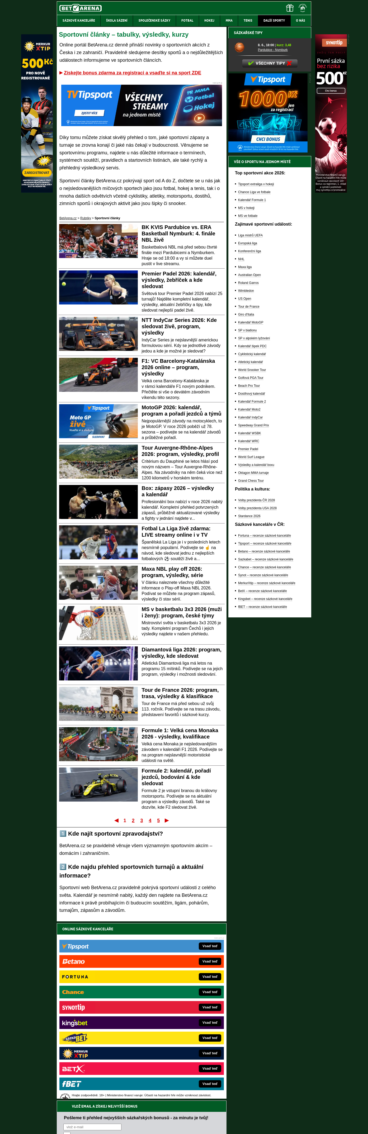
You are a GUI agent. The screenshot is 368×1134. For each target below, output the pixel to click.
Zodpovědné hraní (273, 1081)
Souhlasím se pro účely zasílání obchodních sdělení (128, 960)
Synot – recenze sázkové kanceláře (263, 759)
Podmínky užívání (134, 1125)
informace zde (150, 1103)
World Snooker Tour (252, 554)
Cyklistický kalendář (252, 538)
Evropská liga (247, 427)
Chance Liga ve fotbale (254, 376)
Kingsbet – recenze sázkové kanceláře (265, 783)
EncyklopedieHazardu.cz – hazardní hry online (175, 997)
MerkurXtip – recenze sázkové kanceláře (266, 767)
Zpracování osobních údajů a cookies (178, 1125)
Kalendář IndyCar (250, 601)
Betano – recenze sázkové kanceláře (264, 735)
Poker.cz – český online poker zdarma (95, 1052)
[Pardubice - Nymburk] (244, 231)
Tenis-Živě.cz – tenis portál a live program (98, 1021)
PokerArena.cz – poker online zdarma (95, 1044)
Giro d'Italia (246, 499)
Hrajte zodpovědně (72, 1098)
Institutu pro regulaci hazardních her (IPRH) (185, 1081)
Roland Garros (248, 467)
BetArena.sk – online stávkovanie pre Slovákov (176, 1021)
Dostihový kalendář (251, 578)
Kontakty (76, 1125)
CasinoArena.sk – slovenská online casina (172, 1052)
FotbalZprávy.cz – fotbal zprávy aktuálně (97, 1005)
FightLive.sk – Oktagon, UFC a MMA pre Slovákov (178, 1029)
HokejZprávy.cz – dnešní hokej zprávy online (100, 1013)
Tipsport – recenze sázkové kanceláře (264, 728)
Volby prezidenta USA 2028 (257, 692)
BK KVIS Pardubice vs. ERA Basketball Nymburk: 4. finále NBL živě (178, 233)
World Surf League (251, 641)
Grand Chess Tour (251, 665)
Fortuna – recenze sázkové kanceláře (264, 720)
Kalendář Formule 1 (252, 384)
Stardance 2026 (249, 700)
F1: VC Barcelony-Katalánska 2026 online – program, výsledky (178, 367)
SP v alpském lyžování (254, 522)
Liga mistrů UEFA (250, 419)
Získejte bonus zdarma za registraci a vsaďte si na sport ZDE (132, 72)
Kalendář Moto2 (249, 593)
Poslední (167, 820)
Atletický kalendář (250, 546)
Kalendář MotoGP (250, 506)
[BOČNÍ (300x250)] (268, 335)
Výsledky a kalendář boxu (256, 649)
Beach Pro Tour (249, 570)
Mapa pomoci (195, 1114)
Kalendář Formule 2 (252, 586)
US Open (244, 483)
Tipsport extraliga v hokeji (256, 368)
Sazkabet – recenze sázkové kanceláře (265, 743)
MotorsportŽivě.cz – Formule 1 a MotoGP (98, 1029)
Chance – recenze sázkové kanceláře (264, 751)
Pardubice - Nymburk (273, 234)
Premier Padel (248, 633)
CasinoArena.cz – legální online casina (96, 1060)
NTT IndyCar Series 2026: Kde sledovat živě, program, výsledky (179, 326)
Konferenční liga (249, 435)
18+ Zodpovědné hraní (226, 1125)
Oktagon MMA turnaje (253, 657)
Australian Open (249, 459)
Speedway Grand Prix (253, 609)
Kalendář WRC (248, 625)
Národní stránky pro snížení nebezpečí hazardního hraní (246, 1114)
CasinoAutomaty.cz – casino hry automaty (172, 1005)
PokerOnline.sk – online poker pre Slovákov (173, 1060)
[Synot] (331, 191)
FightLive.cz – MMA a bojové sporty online (98, 997)
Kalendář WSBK (249, 617)
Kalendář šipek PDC (252, 530)
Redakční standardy (102, 1125)
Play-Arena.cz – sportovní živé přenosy (96, 1036)
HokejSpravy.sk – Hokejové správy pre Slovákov (177, 1036)
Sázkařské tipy (248, 217)
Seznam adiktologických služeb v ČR (158, 1114)
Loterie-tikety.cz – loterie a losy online (169, 1013)
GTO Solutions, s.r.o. (265, 1125)
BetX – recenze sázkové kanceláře (262, 775)
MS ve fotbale (247, 400)
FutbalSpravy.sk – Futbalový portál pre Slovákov (177, 1044)
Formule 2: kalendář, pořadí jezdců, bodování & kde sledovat (176, 777)
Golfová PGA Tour (250, 562)
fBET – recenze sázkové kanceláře (262, 791)
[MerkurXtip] (37, 191)
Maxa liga (245, 451)
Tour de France (249, 491)
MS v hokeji (246, 392)
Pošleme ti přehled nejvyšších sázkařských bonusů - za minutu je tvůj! (136, 940)
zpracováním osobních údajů (111, 960)
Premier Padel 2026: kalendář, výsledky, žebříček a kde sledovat (179, 280)
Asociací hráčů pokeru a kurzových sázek (90, 1087)
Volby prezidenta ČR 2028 (256, 684)
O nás (61, 1125)
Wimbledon (246, 475)
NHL (241, 443)
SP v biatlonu (247, 514)
